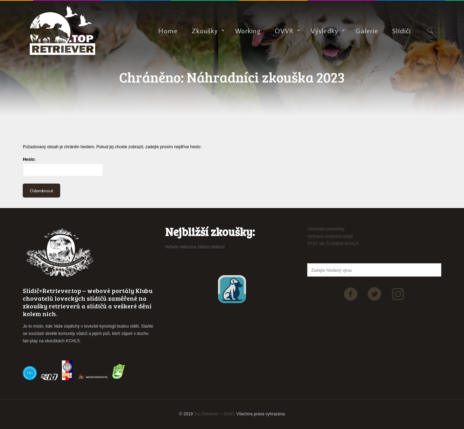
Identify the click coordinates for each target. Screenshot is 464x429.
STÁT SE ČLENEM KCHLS (332, 243)
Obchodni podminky (325, 229)
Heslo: (63, 167)
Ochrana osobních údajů (330, 236)
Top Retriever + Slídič (214, 414)
